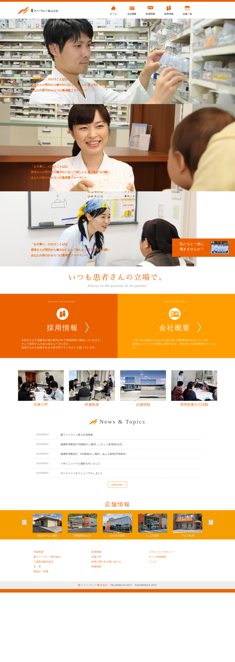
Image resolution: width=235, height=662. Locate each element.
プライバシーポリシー (161, 551)
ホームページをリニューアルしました (82, 473)
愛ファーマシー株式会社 (47, 556)
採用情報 (96, 551)
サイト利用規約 (157, 556)
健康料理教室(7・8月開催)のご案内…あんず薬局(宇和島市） (94, 454)
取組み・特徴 (41, 571)
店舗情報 (118, 504)
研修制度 (96, 566)
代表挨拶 (39, 551)
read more (116, 484)
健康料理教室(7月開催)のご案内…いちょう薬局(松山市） (92, 444)
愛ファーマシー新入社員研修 (77, 434)
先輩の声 (96, 556)
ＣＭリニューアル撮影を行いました (80, 463)
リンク (153, 561)
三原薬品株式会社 (43, 561)
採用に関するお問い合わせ (106, 561)
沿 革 (37, 566)
